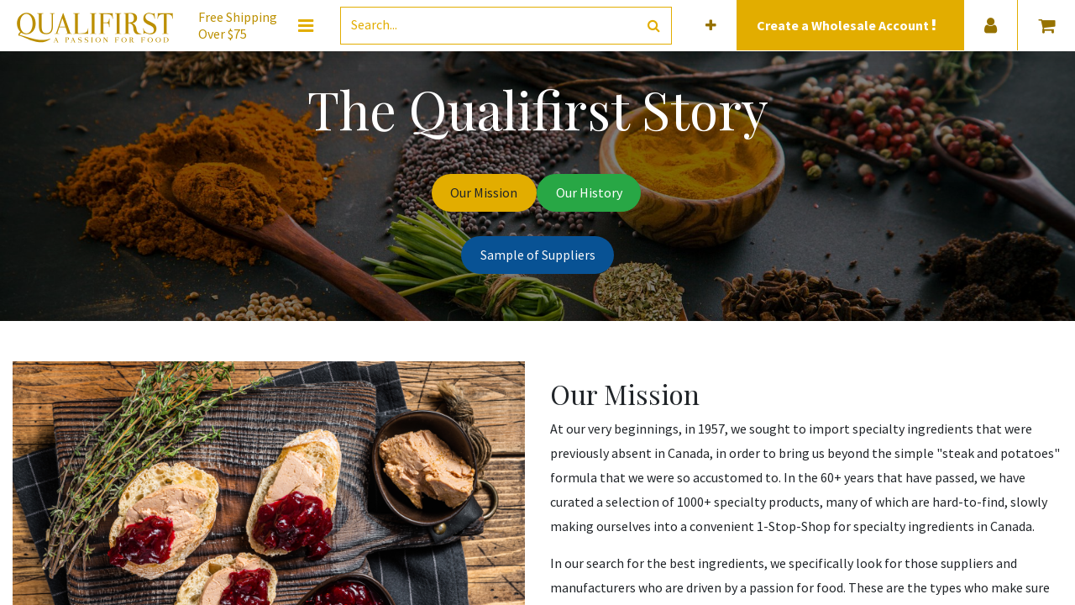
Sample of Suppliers (537, 254)
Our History (589, 192)
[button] (711, 26)
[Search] (654, 26)
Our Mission (483, 192)
